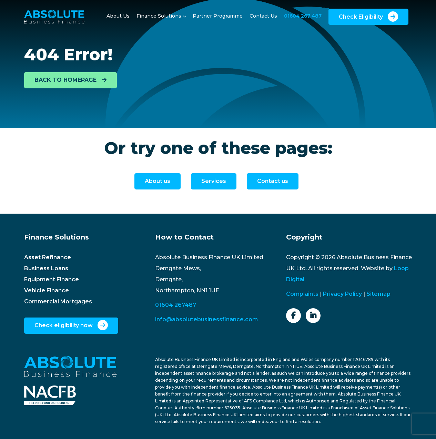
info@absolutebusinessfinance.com (206, 319)
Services (213, 181)
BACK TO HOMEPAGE (70, 80)
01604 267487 (175, 305)
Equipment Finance (51, 279)
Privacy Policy (342, 294)
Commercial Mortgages (58, 301)
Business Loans (46, 268)
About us (157, 181)
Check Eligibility (368, 16)
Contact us (272, 181)
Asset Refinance (47, 257)
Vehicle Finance (46, 290)
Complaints (302, 294)
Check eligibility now (71, 325)
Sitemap (378, 294)
